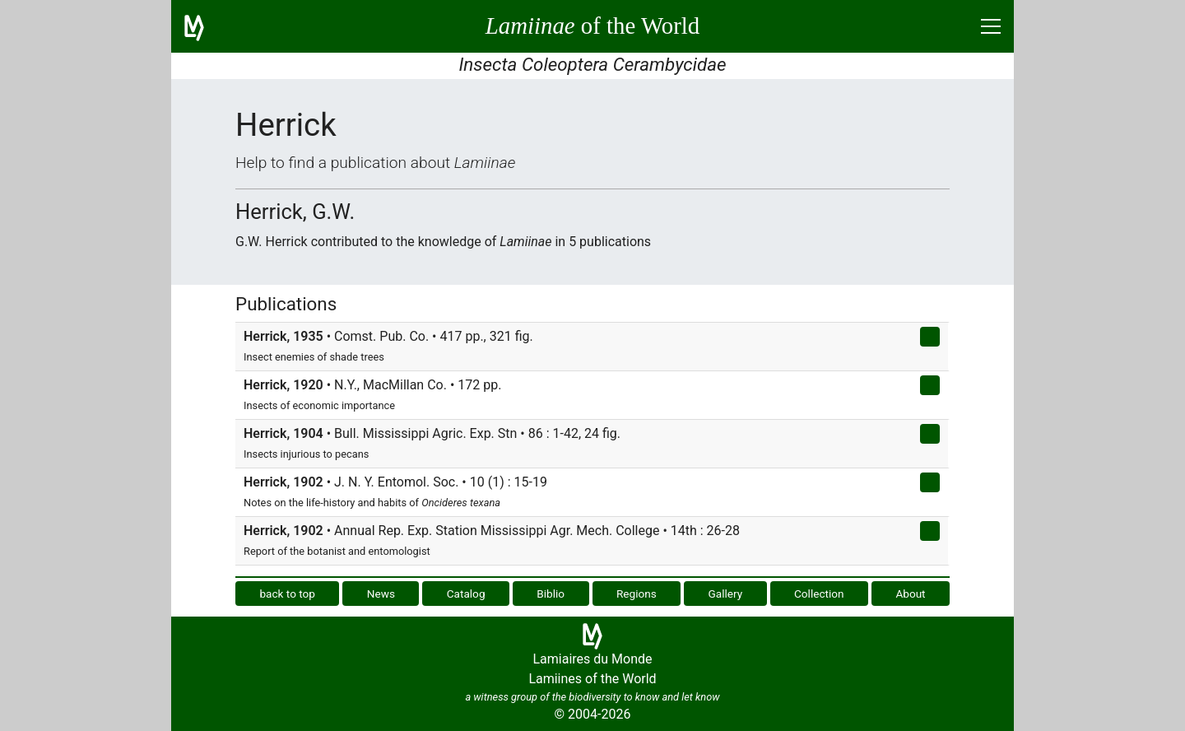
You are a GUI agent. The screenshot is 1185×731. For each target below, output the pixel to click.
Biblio (551, 593)
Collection (819, 593)
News (381, 593)
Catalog (466, 593)
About (910, 593)
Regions (636, 593)
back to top (287, 593)
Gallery (726, 593)
